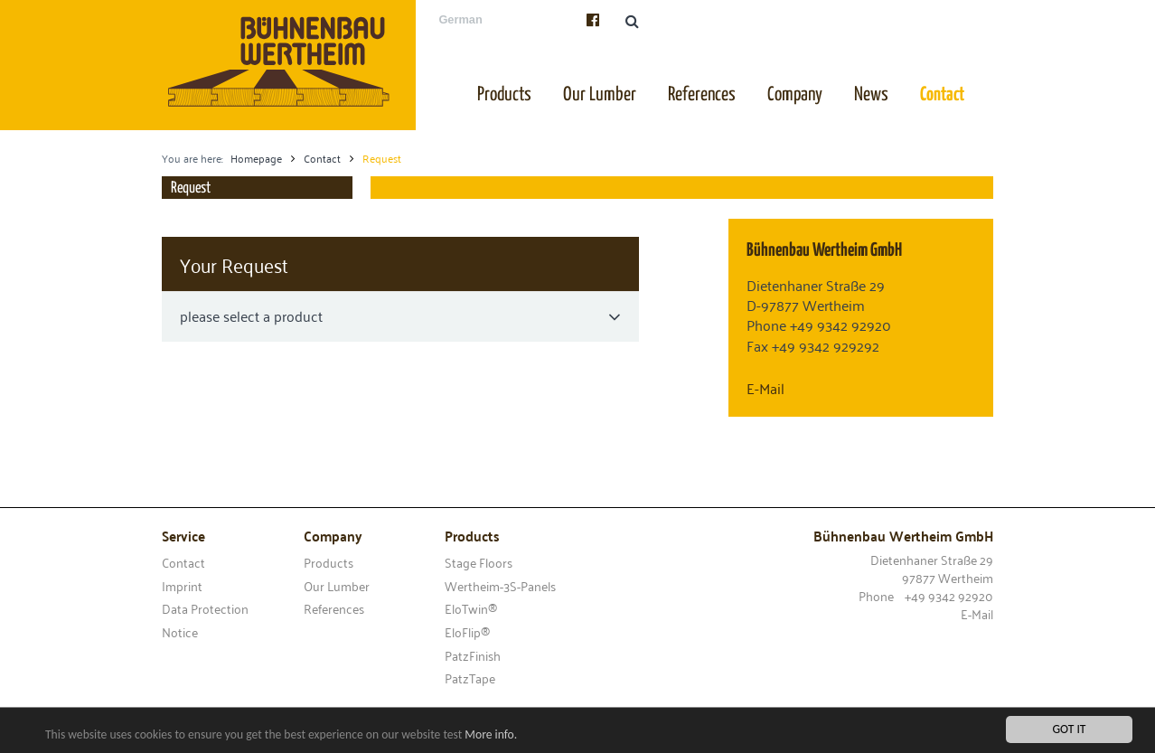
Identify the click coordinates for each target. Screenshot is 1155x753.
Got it (1069, 730)
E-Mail (765, 387)
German (460, 19)
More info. (491, 735)
